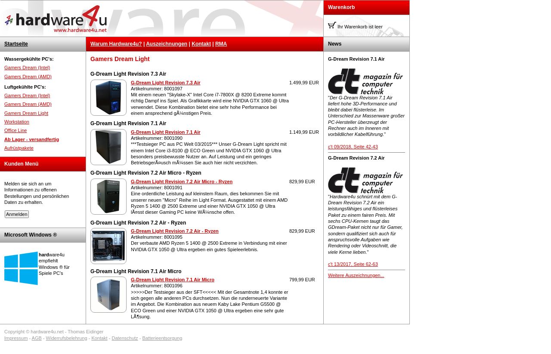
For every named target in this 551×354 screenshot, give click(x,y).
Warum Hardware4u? (116, 44)
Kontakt (201, 44)
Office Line (15, 130)
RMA (221, 44)
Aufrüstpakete (19, 148)
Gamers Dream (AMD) (28, 76)
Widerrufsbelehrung (66, 338)
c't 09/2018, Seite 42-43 (353, 146)
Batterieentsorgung (162, 338)
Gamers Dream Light (26, 113)
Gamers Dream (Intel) (27, 67)
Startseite (16, 44)
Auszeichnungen (166, 44)
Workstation (16, 121)
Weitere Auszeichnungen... (356, 275)
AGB (37, 338)
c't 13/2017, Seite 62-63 (353, 264)
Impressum (16, 338)
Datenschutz (124, 338)
